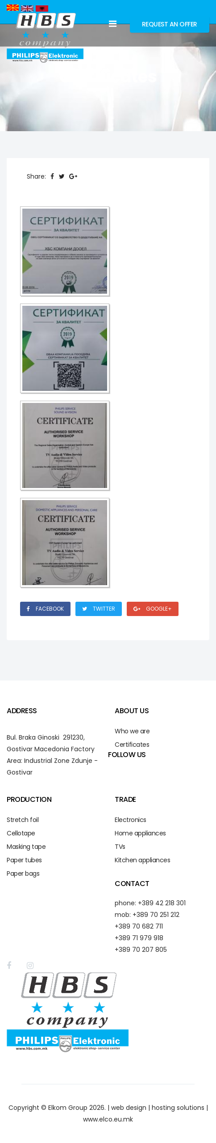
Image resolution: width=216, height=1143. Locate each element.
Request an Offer (169, 24)
